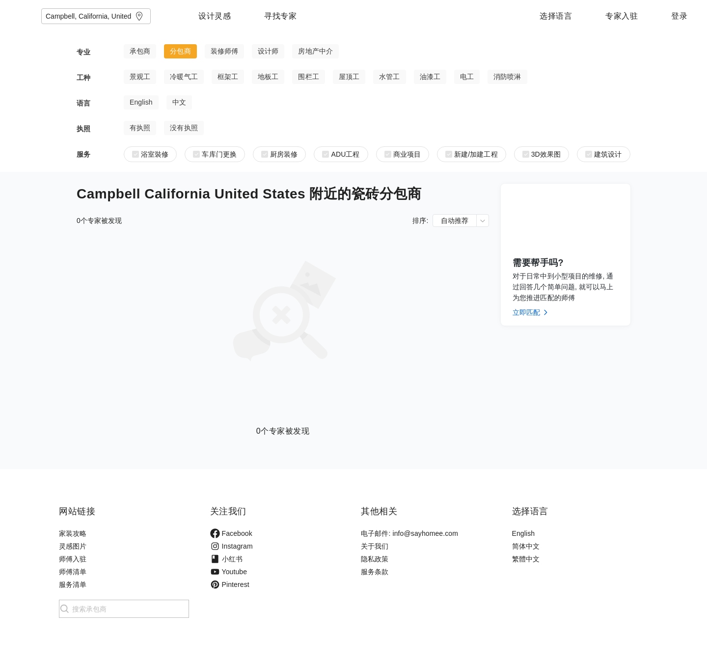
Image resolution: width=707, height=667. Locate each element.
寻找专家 (342, 16)
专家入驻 (621, 16)
